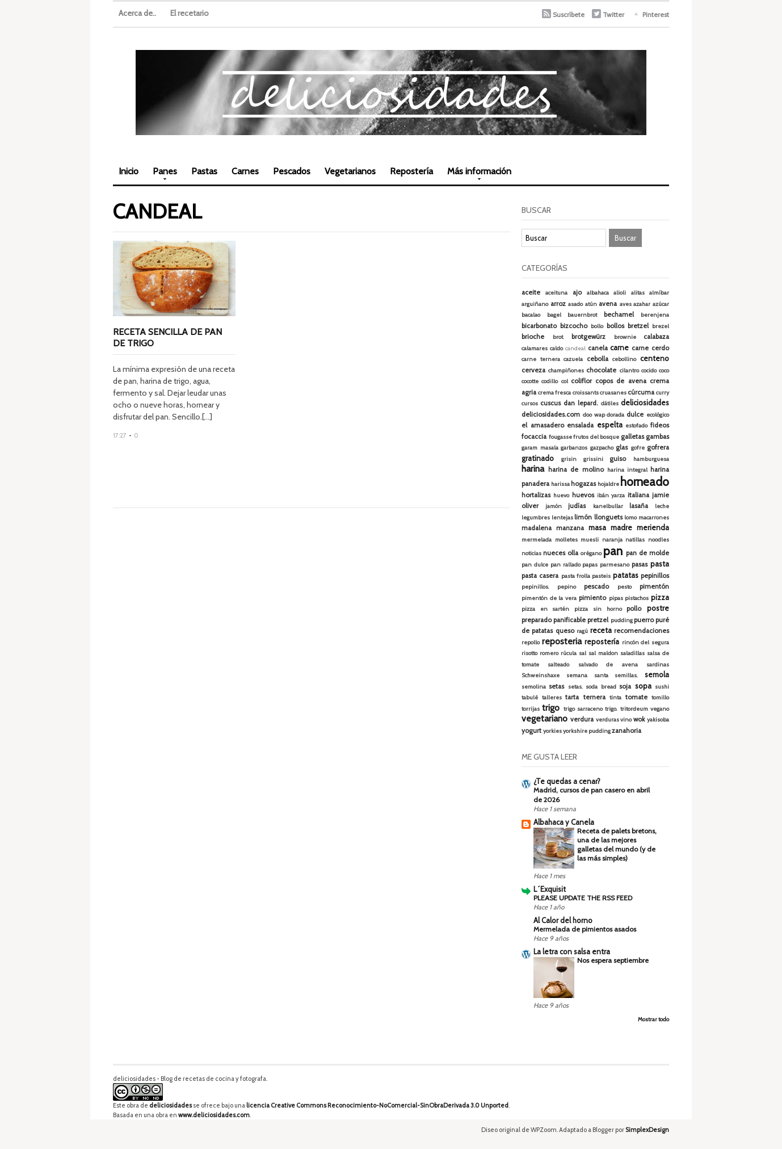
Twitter (613, 14)
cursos (530, 403)
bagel (554, 314)
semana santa (587, 675)
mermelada (537, 539)
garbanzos (574, 447)
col (564, 381)
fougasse (560, 437)
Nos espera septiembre (613, 960)
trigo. (611, 708)
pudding (622, 620)
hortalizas (536, 495)
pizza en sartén (545, 609)
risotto (529, 653)
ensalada (580, 425)
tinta (615, 697)
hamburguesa (651, 459)
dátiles (610, 403)
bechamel (619, 314)
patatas (625, 575)
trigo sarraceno (583, 708)
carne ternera (541, 359)
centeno (654, 358)
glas (622, 447)
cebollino (624, 359)
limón (583, 517)
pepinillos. (535, 586)
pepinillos (655, 576)
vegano (659, 708)
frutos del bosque (596, 437)
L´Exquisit (549, 889)
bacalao (531, 314)
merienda (653, 527)
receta (601, 630)
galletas (632, 437)
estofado (636, 425)
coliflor (581, 381)
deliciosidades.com (551, 414)
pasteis (601, 576)
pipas (616, 598)
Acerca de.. (137, 13)
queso (565, 631)
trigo (551, 707)
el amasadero (543, 425)
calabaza (656, 337)
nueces (554, 553)
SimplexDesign (647, 1130)
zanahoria (626, 731)
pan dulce (535, 564)
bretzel (638, 326)
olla (572, 553)
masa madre (610, 527)
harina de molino (575, 469)
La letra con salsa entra (571, 951)
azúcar (661, 304)
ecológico (657, 414)
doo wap (594, 414)
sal (582, 653)
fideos (659, 425)
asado (575, 304)
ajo (577, 292)
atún (591, 304)
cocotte (530, 381)
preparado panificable (554, 620)
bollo (597, 326)
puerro (644, 620)
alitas (638, 292)
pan (613, 551)
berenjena (655, 314)
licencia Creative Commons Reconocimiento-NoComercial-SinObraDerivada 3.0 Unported (377, 1105)
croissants (586, 392)
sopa (643, 685)
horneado (644, 482)
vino (626, 719)
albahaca (598, 292)
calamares (535, 348)
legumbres (536, 517)
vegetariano (544, 718)
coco (664, 370)
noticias (531, 553)
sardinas (657, 664)
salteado (558, 664)
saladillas (632, 653)
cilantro (629, 370)
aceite (531, 292)
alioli (619, 292)
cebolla (597, 359)
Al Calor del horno (562, 920)
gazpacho (601, 447)
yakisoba (658, 719)
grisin (569, 459)
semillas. (626, 675)
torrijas (531, 708)
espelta (610, 424)
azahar (641, 304)
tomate (636, 697)
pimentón (654, 586)
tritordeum (634, 708)
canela (598, 348)
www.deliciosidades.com (214, 1115)
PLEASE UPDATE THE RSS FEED (582, 898)
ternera (594, 697)
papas (590, 564)
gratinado (538, 458)
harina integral (627, 469)
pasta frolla (575, 576)
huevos (583, 495)
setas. (575, 686)
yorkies (552, 731)
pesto (624, 586)
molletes (566, 539)
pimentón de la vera (549, 598)
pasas (640, 564)
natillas (635, 539)
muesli (590, 539)
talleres (552, 697)
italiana (638, 495)
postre (658, 608)
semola (657, 674)
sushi (662, 686)
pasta (659, 563)
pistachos (637, 598)
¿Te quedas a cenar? (566, 781)
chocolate (601, 370)
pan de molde (647, 553)
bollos (615, 326)
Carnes (245, 171)
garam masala (540, 447)
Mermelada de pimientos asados (584, 929)
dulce (635, 414)
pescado (596, 586)
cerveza (533, 370)
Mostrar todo (653, 1019)
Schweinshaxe (541, 675)
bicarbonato (539, 326)
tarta (572, 697)
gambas (657, 437)
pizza (660, 597)
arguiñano (535, 304)
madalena (537, 528)
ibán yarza (611, 495)
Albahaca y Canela (563, 822)
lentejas (562, 517)
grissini (593, 459)
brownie (625, 337)
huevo (561, 495)
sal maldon (603, 653)
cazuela (573, 359)
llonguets (608, 517)
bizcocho (573, 326)
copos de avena (620, 381)
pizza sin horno (597, 609)
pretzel (597, 620)
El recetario (189, 13)
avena (608, 304)
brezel (660, 326)
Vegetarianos (350, 171)
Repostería (411, 171)
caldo (556, 348)
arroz (558, 304)
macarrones (653, 517)
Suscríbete (569, 14)
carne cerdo (650, 348)
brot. (558, 337)
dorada (615, 414)
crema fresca (554, 392)
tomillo (660, 697)
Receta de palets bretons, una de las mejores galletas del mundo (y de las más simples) (617, 844)
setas (556, 686)
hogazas (583, 484)
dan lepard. (581, 403)
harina (533, 468)
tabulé (530, 697)
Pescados (291, 171)
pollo (634, 609)
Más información (476, 175)
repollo (531, 642)
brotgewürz (588, 337)
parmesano (614, 564)
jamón (553, 506)
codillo (549, 381)
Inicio (128, 171)
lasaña (638, 506)
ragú (582, 631)
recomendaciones (641, 631)
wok (639, 719)
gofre (638, 447)
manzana (570, 528)
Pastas (204, 171)
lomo (630, 517)
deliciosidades (645, 402)
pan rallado (565, 564)
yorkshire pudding (587, 731)
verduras (607, 719)
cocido (649, 370)
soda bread (601, 686)
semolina (534, 686)
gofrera (658, 447)
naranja (612, 539)
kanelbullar (608, 506)
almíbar (659, 292)
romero (549, 653)
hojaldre (608, 484)
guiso (617, 459)
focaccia (534, 437)
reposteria (562, 641)
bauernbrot (582, 314)
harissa (560, 484)
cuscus (550, 403)
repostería (602, 641)
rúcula (569, 653)
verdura (582, 719)
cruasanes (613, 392)
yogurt (531, 731)
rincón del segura (645, 642)
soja (625, 686)
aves (626, 304)
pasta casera (540, 576)
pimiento (592, 598)
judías (577, 506)
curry (662, 392)
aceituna (556, 292)
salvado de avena (608, 664)
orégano (591, 553)
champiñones (566, 370)
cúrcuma (641, 392)
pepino (566, 586)
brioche (533, 337)
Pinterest (655, 14)
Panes (162, 175)
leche (662, 506)
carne (619, 347)
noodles (658, 539)
